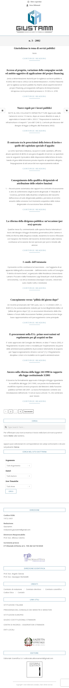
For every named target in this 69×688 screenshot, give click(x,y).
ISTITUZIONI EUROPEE (13, 615)
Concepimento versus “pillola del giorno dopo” (34, 299)
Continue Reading (34, 58)
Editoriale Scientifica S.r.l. (14, 658)
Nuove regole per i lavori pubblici (34, 108)
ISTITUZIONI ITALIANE (13, 605)
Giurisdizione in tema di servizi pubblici (34, 48)
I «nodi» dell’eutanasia (34, 262)
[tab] (34, 609)
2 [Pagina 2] (10, 411)
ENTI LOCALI (9, 629)
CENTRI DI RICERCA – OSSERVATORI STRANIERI (24, 624)
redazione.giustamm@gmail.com (17, 529)
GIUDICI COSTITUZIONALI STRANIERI (20, 619)
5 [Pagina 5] (20, 411)
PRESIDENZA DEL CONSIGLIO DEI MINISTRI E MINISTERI (28, 610)
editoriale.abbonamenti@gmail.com (38, 658)
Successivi (28, 411)
